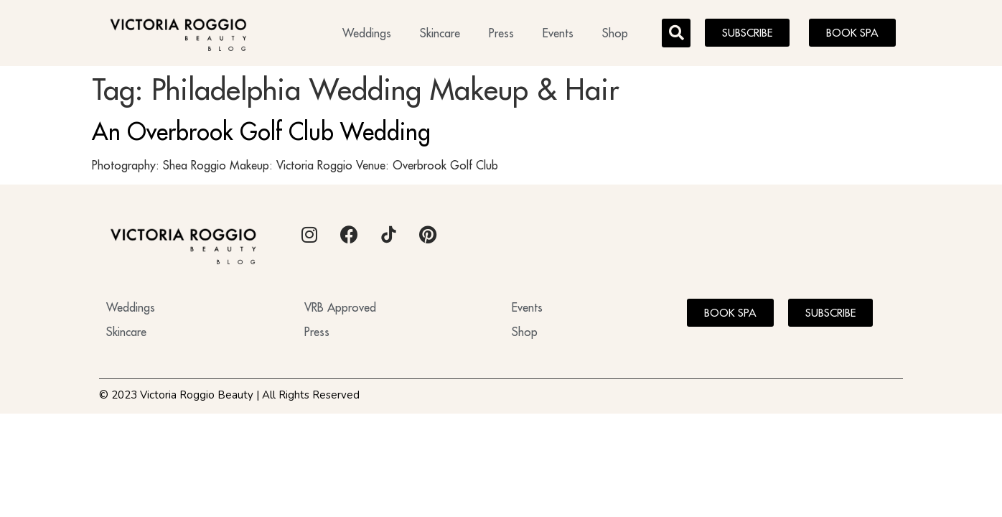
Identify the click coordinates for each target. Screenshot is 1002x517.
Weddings (366, 33)
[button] (676, 33)
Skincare (440, 33)
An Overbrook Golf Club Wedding (261, 131)
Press (501, 33)
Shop (615, 33)
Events (558, 33)
